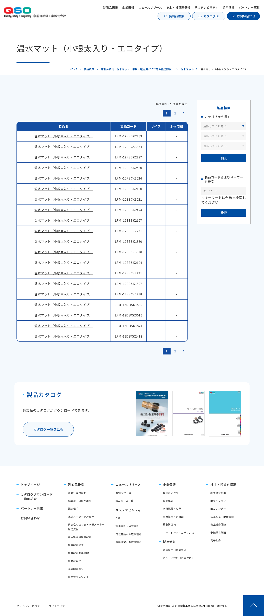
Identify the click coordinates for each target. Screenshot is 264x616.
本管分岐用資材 (77, 493)
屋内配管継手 (76, 545)
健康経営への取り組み (128, 542)
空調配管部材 (76, 568)
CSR (118, 518)
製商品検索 (176, 16)
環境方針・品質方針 (127, 526)
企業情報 (128, 7)
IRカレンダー (218, 508)
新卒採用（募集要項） (176, 550)
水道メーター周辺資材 (81, 516)
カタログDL (211, 16)
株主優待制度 (218, 493)
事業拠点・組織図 (173, 516)
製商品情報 (110, 7)
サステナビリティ (206, 7)
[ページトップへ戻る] (253, 605)
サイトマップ (57, 606)
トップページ (30, 484)
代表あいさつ (171, 493)
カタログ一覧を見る (48, 429)
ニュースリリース (150, 7)
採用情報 (229, 7)
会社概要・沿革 (172, 508)
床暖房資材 (74, 560)
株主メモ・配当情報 (222, 516)
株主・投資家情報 (178, 7)
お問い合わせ (246, 16)
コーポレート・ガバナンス (178, 532)
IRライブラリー (219, 500)
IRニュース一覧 (124, 500)
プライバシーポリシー (29, 606)
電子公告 (215, 540)
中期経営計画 (218, 532)
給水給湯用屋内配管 (80, 537)
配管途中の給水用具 (80, 500)
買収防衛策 (169, 524)
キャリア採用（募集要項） (178, 558)
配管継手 (73, 508)
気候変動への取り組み (128, 534)
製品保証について (78, 576)
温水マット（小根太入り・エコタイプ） (63, 136)
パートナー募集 (249, 7)
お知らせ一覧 (123, 493)
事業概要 (168, 500)
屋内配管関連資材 (78, 553)
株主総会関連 (218, 524)
